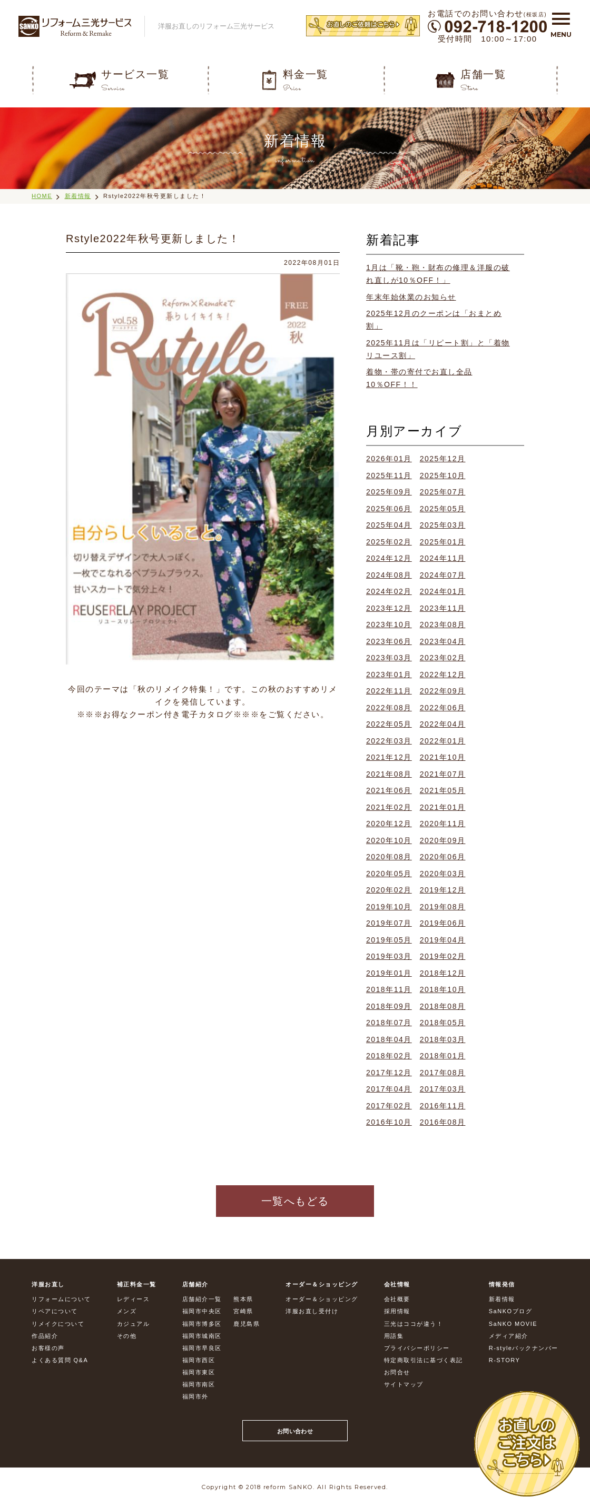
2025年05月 (443, 508)
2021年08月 (389, 774)
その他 (127, 1336)
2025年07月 (443, 492)
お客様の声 (48, 1348)
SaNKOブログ (510, 1311)
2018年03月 (443, 1039)
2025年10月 (443, 475)
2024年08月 (389, 575)
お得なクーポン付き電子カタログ (168, 714)
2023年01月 (389, 674)
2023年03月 (389, 657)
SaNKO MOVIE (513, 1324)
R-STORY (504, 1360)
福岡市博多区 (202, 1324)
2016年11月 (443, 1106)
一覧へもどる (295, 1201)
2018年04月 (389, 1039)
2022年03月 (389, 741)
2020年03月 (443, 873)
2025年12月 (443, 458)
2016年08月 (443, 1122)
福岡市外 (195, 1396)
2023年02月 (443, 657)
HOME (42, 196)
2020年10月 (389, 840)
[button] (561, 22)
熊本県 (243, 1299)
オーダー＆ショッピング (322, 1299)
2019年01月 (389, 973)
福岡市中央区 (202, 1311)
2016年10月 (389, 1122)
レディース (133, 1299)
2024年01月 (443, 591)
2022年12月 (443, 674)
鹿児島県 (246, 1324)
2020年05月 (389, 873)
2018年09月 (389, 1006)
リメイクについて (58, 1324)
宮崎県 (243, 1311)
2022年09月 (443, 691)
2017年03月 (443, 1089)
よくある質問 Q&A (60, 1360)
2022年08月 (389, 707)
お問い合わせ (295, 1431)
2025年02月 (389, 542)
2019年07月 (389, 923)
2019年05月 (389, 940)
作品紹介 (45, 1336)
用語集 (394, 1336)
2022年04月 (443, 724)
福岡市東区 (198, 1372)
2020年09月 (443, 840)
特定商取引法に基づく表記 (423, 1360)
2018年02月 (389, 1056)
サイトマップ (404, 1384)
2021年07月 (443, 774)
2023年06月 (389, 641)
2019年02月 (443, 956)
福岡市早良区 (202, 1348)
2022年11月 (389, 691)
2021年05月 (443, 790)
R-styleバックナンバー (523, 1348)
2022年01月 (443, 741)
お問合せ (397, 1372)
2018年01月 (443, 1056)
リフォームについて (61, 1299)
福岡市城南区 (202, 1336)
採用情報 (397, 1311)
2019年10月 (389, 907)
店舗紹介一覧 (202, 1299)
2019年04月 (443, 940)
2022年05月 (389, 724)
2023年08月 (443, 624)
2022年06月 (443, 707)
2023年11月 (443, 608)
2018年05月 (443, 1022)
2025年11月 (389, 475)
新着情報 (78, 196)
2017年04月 (389, 1089)
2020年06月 (443, 856)
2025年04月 (389, 525)
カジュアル (133, 1324)
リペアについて (55, 1311)
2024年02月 (389, 591)
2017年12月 (389, 1072)
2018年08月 (443, 1006)
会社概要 (397, 1299)
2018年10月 (443, 989)
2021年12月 (389, 757)
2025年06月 (389, 508)
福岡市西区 (198, 1360)
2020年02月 (389, 890)
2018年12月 (443, 973)
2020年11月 (443, 823)
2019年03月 (389, 956)
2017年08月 (443, 1072)
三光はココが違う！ (414, 1324)
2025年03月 (443, 525)
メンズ (127, 1311)
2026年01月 (389, 458)
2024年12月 (389, 558)
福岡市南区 (198, 1384)
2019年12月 (443, 890)
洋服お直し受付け (312, 1311)
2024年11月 (443, 558)
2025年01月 (443, 542)
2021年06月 (389, 790)
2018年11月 (389, 989)
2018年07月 (389, 1022)
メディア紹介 (508, 1336)
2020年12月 (389, 823)
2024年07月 (443, 575)
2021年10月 (443, 757)
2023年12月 (389, 608)
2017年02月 (389, 1106)
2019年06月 (443, 923)
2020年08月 (389, 856)
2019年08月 (443, 907)
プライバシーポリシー (417, 1348)
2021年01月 (443, 807)
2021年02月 (389, 807)
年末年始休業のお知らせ (411, 297)
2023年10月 (389, 624)
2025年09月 (389, 492)
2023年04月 (443, 641)
